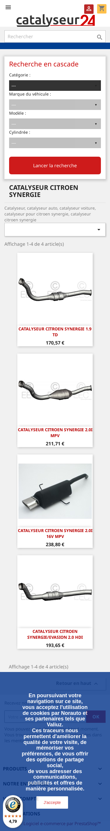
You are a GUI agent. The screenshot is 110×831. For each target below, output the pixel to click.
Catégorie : (20, 75)
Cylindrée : (19, 132)
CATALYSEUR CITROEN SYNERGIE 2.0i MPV (55, 432)
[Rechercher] (55, 36)
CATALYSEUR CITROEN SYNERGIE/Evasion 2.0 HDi (55, 634)
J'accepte (52, 802)
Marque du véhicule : (30, 94)
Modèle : (17, 113)
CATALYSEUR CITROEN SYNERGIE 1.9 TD (55, 331)
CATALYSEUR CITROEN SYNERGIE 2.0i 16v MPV (55, 533)
